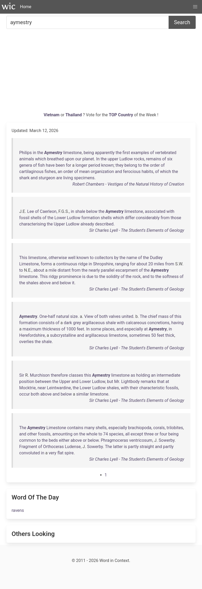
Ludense (73, 446)
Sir (21, 375)
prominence (70, 276)
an (60, 171)
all (127, 434)
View (88, 316)
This (23, 257)
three (149, 434)
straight (147, 446)
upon (69, 158)
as (133, 375)
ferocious (132, 171)
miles (159, 263)
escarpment (126, 270)
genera (25, 165)
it (73, 282)
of (152, 152)
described (104, 224)
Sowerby (166, 440)
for (68, 165)
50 (153, 335)
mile (53, 270)
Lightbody (130, 381)
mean (84, 171)
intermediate (168, 375)
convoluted (29, 452)
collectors (104, 257)
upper (113, 158)
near (42, 387)
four (163, 434)
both (103, 316)
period (94, 165)
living (68, 177)
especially (133, 329)
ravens (18, 510)
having (177, 322)
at (146, 329)
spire (69, 452)
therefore (59, 375)
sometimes (139, 335)
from (165, 217)
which (40, 158)
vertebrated (165, 152)
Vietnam (52, 114)
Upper (59, 224)
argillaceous (93, 322)
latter (118, 446)
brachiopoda (140, 427)
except (137, 434)
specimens (84, 177)
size (74, 316)
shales (32, 282)
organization (102, 171)
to (140, 165)
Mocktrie (27, 387)
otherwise (58, 257)
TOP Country (121, 114)
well (71, 257)
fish (41, 165)
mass (163, 316)
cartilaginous (31, 171)
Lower (60, 217)
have (50, 165)
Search (182, 22)
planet (88, 158)
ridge (83, 263)
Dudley (156, 257)
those (176, 217)
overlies (26, 341)
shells (36, 217)
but (110, 381)
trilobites (174, 427)
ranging (122, 263)
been (60, 165)
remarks (148, 381)
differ (130, 217)
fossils (172, 387)
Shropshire (103, 263)
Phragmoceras (114, 440)
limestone (72, 152)
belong (130, 165)
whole (91, 434)
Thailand (74, 114)
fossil (24, 217)
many (89, 427)
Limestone (29, 263)
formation (90, 217)
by (116, 257)
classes (76, 375)
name (132, 257)
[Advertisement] (101, 72)
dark (68, 322)
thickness (51, 329)
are (59, 177)
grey (77, 322)
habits (147, 171)
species (116, 434)
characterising (32, 224)
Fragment (28, 446)
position (26, 381)
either (64, 440)
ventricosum (140, 440)
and (118, 171)
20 (150, 263)
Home (25, 6)
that (160, 381)
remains (153, 158)
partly (133, 446)
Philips (25, 152)
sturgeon (47, 177)
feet (80, 329)
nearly (94, 270)
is (83, 276)
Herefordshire (32, 335)
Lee (30, 211)
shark (24, 177)
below (92, 211)
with (170, 211)
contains (75, 427)
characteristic (152, 387)
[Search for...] (87, 22)
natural (62, 316)
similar (82, 394)
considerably (148, 217)
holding (143, 375)
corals (159, 427)
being (89, 152)
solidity (113, 276)
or (157, 434)
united (127, 316)
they (119, 165)
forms (46, 263)
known (107, 165)
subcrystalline (63, 335)
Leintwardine (59, 387)
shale (80, 211)
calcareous (136, 322)
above (45, 282)
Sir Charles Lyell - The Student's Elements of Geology (136, 230)
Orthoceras (53, 446)
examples (140, 152)
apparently (105, 152)
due (90, 276)
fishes (50, 171)
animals (26, 158)
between (43, 381)
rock (137, 276)
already (87, 224)
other (32, 434)
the (40, 152)
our (78, 158)
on (75, 434)
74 (105, 434)
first (126, 152)
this (177, 316)
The (143, 316)
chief (152, 316)
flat (60, 452)
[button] (195, 7)
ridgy (53, 276)
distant (64, 270)
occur (24, 394)
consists (46, 322)
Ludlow (126, 158)
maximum (32, 329)
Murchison (40, 375)
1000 (71, 329)
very (52, 452)
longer (81, 165)
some (96, 329)
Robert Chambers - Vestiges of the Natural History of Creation (128, 184)
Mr (116, 381)
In (98, 158)
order (155, 165)
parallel (108, 270)
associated (155, 211)
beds (53, 440)
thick (169, 335)
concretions (158, 322)
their (134, 387)
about (142, 263)
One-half (47, 316)
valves (115, 316)
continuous (66, 263)
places (108, 329)
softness (170, 276)
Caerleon (48, 211)
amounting (62, 434)
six (169, 158)
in (34, 152)
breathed (55, 158)
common (27, 440)
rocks (139, 158)
